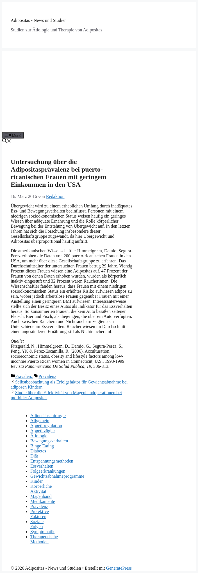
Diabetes (38, 451)
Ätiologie (38, 435)
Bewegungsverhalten (49, 440)
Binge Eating (42, 445)
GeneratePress (119, 568)
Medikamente (42, 501)
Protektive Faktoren (39, 514)
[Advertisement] (99, 90)
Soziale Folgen (37, 524)
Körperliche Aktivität (41, 489)
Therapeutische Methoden (44, 539)
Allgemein (39, 420)
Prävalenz (24, 376)
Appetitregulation (46, 425)
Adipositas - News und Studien (39, 20)
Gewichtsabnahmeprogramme (57, 476)
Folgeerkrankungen (47, 471)
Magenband (41, 496)
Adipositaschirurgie (48, 415)
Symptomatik (42, 531)
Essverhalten (41, 466)
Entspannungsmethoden (51, 461)
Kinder (36, 481)
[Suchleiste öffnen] (6, 141)
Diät (34, 456)
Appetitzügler (42, 430)
